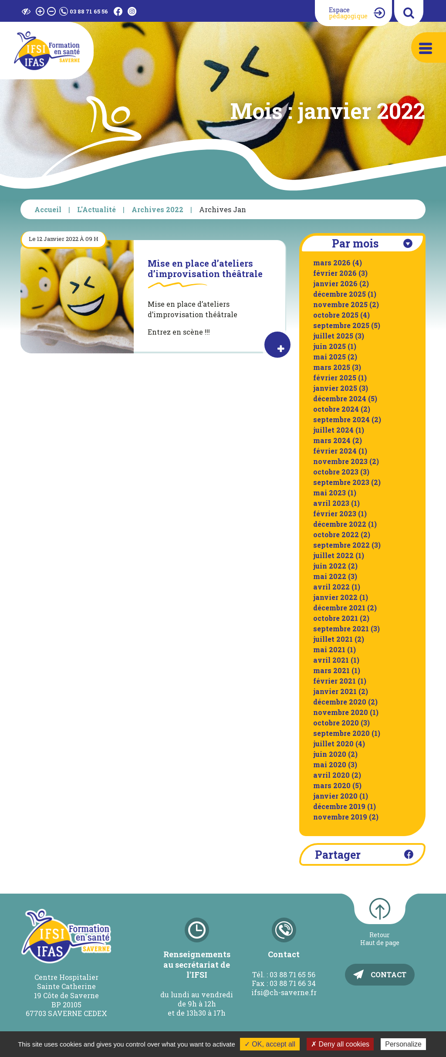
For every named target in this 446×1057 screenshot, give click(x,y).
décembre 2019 (339, 806)
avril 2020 (331, 774)
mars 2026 (332, 262)
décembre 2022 (339, 523)
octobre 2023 (335, 471)
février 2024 (335, 450)
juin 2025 (329, 346)
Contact (388, 974)
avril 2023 (331, 503)
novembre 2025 (340, 304)
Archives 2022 (157, 209)
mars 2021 (331, 670)
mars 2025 (331, 367)
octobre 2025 (335, 314)
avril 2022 (331, 586)
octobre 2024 (336, 408)
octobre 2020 (336, 722)
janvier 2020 (335, 795)
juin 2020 (329, 754)
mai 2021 (329, 649)
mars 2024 (332, 440)
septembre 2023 (341, 482)
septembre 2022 (341, 544)
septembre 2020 (341, 733)
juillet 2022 (333, 555)
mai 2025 (329, 356)
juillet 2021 (333, 639)
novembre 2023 (340, 461)
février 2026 (335, 273)
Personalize (403, 1044)
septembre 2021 (341, 628)
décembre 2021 (339, 607)
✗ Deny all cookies (340, 1044)
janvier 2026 (335, 283)
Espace (348, 13)
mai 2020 (329, 764)
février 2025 (334, 377)
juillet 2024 (333, 429)
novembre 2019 (340, 816)
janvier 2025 (335, 388)
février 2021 (334, 680)
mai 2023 (329, 492)
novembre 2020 (340, 712)
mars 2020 (332, 785)
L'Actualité (96, 209)
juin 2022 (329, 565)
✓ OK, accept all (269, 1044)
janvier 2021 (335, 691)
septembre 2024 (341, 419)
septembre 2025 (341, 325)
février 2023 (334, 513)
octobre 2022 (336, 534)
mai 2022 (329, 576)
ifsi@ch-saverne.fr (284, 992)
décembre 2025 (339, 293)
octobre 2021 (335, 618)
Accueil (47, 209)
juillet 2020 (333, 743)
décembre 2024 (339, 398)
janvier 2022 (335, 597)
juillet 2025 (333, 335)
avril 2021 (331, 659)
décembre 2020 (339, 701)
